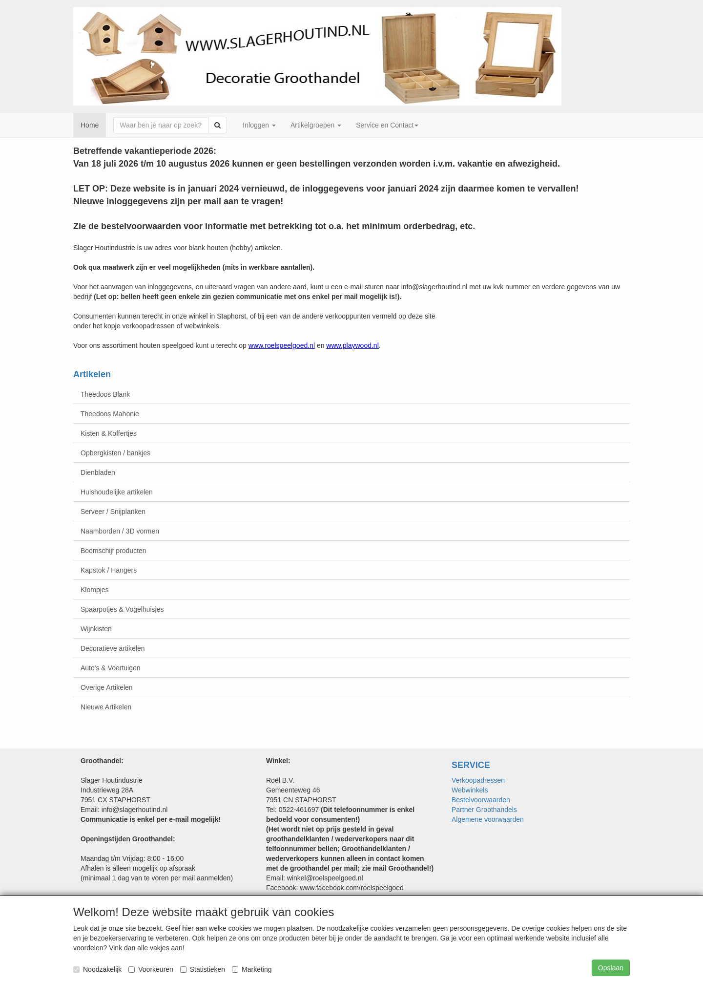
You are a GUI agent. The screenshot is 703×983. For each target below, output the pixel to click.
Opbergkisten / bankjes (115, 453)
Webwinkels (470, 790)
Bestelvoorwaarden (481, 800)
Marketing (251, 969)
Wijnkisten (96, 629)
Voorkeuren (150, 969)
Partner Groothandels (484, 809)
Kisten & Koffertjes (109, 433)
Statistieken (202, 969)
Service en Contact (387, 125)
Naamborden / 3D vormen (120, 531)
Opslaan (610, 968)
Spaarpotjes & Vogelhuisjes (122, 609)
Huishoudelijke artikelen (117, 492)
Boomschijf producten (113, 551)
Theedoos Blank (105, 394)
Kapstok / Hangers (109, 570)
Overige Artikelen (107, 687)
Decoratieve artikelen (113, 648)
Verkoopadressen (478, 780)
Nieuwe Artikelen (106, 707)
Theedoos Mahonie (110, 414)
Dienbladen (98, 472)
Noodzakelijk (97, 969)
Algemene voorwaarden (488, 819)
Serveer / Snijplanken (113, 511)
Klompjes (95, 590)
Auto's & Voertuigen (111, 668)
